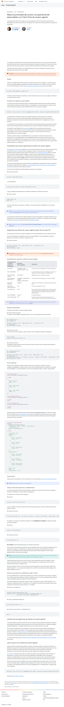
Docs (2, 5)
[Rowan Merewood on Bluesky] (17, 30)
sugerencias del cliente (43, 152)
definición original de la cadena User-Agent (32, 86)
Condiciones (3, 704)
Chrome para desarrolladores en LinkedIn (50, 697)
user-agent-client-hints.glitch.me (49, 479)
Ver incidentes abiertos (5, 695)
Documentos (20, 1)
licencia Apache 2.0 (14, 683)
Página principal (10, 11)
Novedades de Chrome (43, 1)
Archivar (23, 697)
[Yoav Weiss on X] (27, 30)
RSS (44, 699)
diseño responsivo (17, 212)
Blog (36, 1)
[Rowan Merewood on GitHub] (14, 30)
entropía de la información (23, 414)
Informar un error (4, 694)
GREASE (31, 303)
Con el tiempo (10, 653)
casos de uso (27, 128)
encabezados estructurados (46, 253)
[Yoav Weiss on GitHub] (29, 30)
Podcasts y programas (26, 699)
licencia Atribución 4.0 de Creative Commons (40, 681)
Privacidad (9, 704)
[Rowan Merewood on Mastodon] (16, 30)
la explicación (16, 220)
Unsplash (21, 676)
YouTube (44, 695)
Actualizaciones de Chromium (28, 694)
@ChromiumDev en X (47, 694)
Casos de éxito (30, 1)
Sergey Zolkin (15, 676)
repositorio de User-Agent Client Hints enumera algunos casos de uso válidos (39, 637)
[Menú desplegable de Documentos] (24, 1)
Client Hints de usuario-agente (15, 149)
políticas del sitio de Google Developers (41, 683)
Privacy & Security (11, 5)
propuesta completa (34, 220)
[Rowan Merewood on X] (12, 30)
